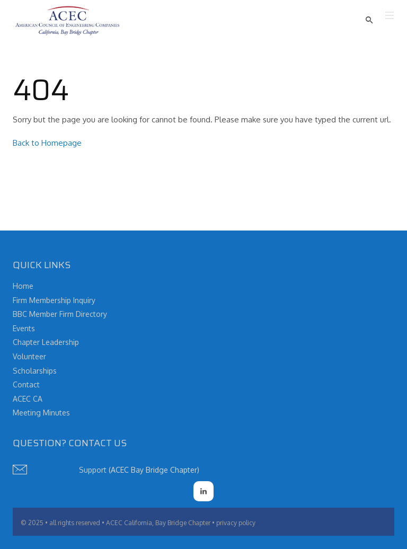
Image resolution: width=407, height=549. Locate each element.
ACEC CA (27, 398)
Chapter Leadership (46, 342)
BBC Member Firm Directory (60, 313)
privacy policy (235, 523)
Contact (26, 384)
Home (23, 285)
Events (24, 328)
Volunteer (29, 356)
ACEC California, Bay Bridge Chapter (158, 523)
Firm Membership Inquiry (54, 300)
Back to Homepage (47, 143)
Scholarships (35, 370)
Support (93, 469)
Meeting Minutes (41, 412)
